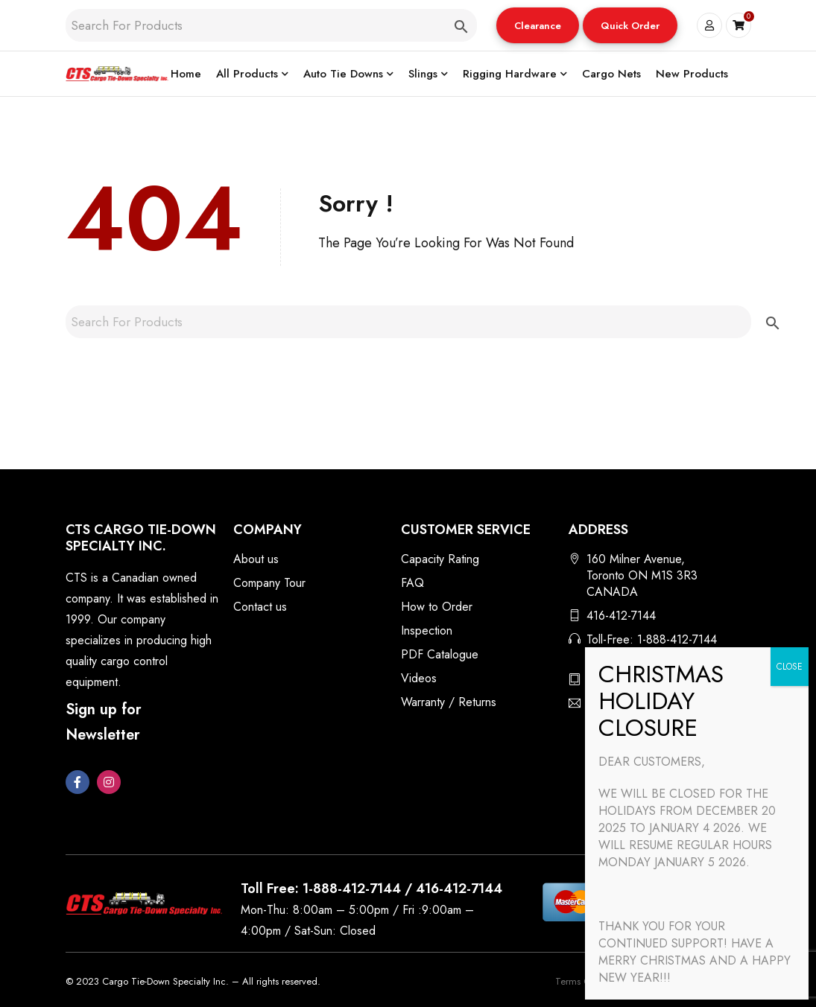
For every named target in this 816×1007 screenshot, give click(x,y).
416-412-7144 (621, 615)
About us (256, 559)
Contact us (260, 606)
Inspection (426, 630)
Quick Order (630, 26)
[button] (537, 25)
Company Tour (269, 582)
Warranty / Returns (448, 702)
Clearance (537, 26)
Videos (419, 678)
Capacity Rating (440, 559)
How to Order (436, 606)
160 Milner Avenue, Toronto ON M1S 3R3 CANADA (642, 575)
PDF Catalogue (439, 654)
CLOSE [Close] (790, 666)
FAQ (412, 582)
